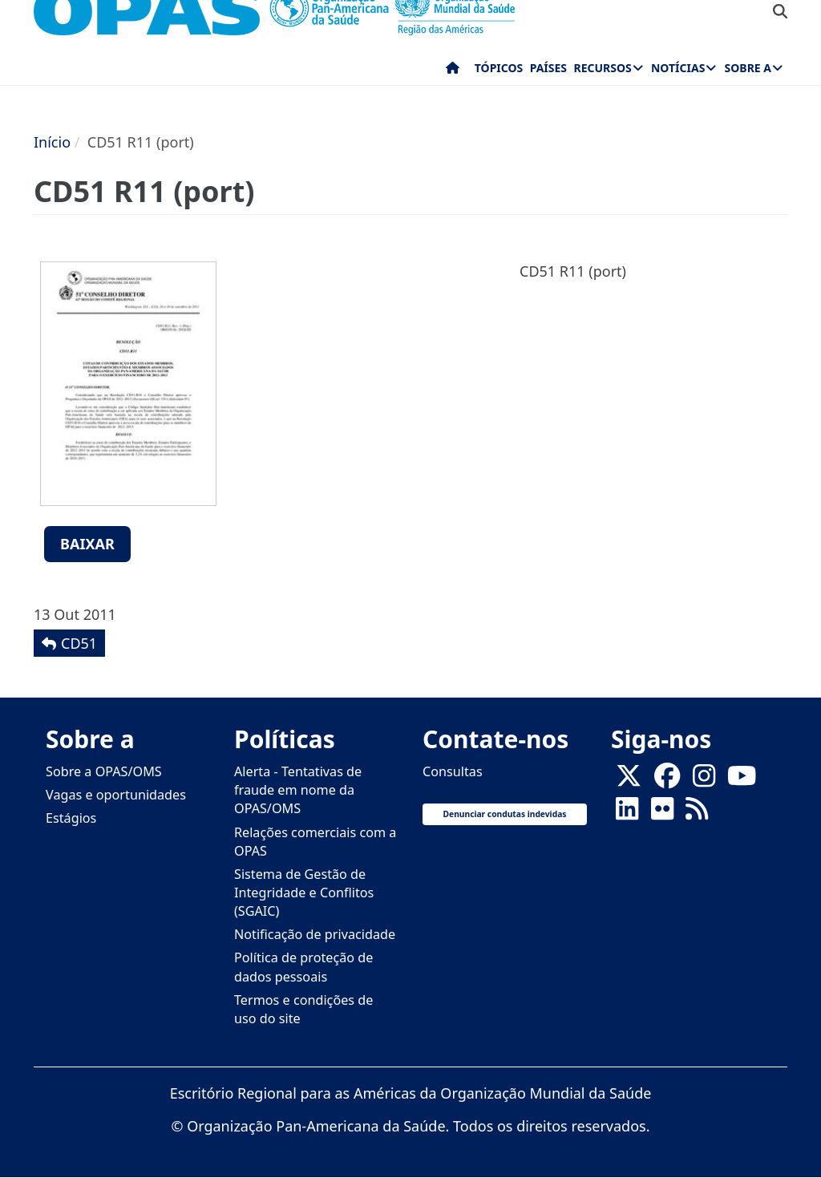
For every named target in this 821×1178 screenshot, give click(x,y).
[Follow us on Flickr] (662, 814)
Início (52, 142)
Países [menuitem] (548, 67)
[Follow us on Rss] (697, 814)
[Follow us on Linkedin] (627, 814)
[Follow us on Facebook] (667, 781)
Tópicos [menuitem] (499, 67)
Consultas (453, 771)
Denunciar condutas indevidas (505, 814)
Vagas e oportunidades (116, 795)
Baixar (87, 543)
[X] (628, 781)
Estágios (71, 818)
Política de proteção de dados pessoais (303, 967)
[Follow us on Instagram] (704, 781)
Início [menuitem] (452, 71)
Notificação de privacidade (314, 934)
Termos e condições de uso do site (303, 1009)
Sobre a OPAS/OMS (104, 771)
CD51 (79, 643)
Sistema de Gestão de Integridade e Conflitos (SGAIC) (304, 892)
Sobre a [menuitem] (748, 67)
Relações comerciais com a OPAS (315, 842)
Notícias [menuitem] (678, 67)
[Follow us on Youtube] (741, 781)
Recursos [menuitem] (602, 67)
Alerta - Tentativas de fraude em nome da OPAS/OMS (298, 790)
